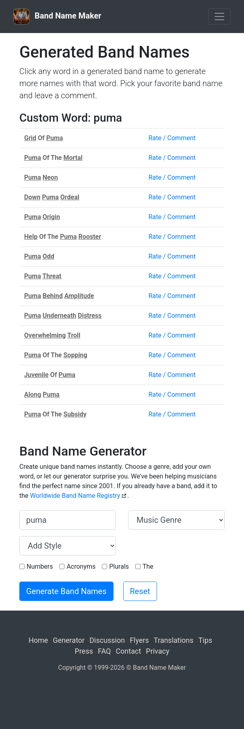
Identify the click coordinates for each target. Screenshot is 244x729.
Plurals (119, 566)
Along (32, 394)
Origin (51, 217)
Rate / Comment (172, 138)
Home (38, 640)
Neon (50, 177)
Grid (30, 138)
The (148, 566)
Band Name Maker (57, 16)
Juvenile (36, 375)
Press (84, 651)
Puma (54, 138)
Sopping (75, 355)
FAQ (104, 651)
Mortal (73, 158)
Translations (174, 640)
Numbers (40, 566)
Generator (69, 640)
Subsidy (75, 414)
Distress (89, 315)
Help (30, 236)
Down (32, 197)
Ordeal (69, 197)
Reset (140, 591)
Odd (48, 256)
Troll (74, 335)
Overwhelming (45, 335)
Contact (128, 651)
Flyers (139, 640)
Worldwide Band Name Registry (75, 495)
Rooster (90, 236)
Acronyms (80, 566)
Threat (51, 276)
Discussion (107, 640)
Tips (206, 640)
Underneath (60, 315)
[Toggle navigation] (219, 16)
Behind (53, 296)
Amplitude (79, 296)
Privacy (157, 651)
